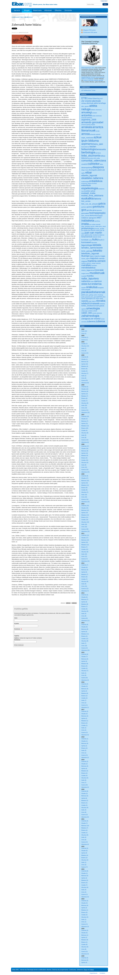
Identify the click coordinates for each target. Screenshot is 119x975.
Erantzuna (18, 629)
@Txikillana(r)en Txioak (88, 90)
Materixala (37, 10)
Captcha (16, 635)
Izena (15, 618)
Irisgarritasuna (93, 973)
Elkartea (58, 10)
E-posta (16, 623)
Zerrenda (68, 10)
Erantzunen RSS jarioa (90, 32)
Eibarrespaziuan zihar (87, 67)
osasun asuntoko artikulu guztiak (93, 80)
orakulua (74, 603)
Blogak (27, 10)
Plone (85, 969)
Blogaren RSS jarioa (89, 30)
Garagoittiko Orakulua (22, 17)
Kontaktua (102, 973)
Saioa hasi (104, 1)
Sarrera (17, 10)
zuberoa (68, 603)
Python (92, 969)
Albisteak (48, 10)
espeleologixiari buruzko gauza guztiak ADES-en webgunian (92, 77)
